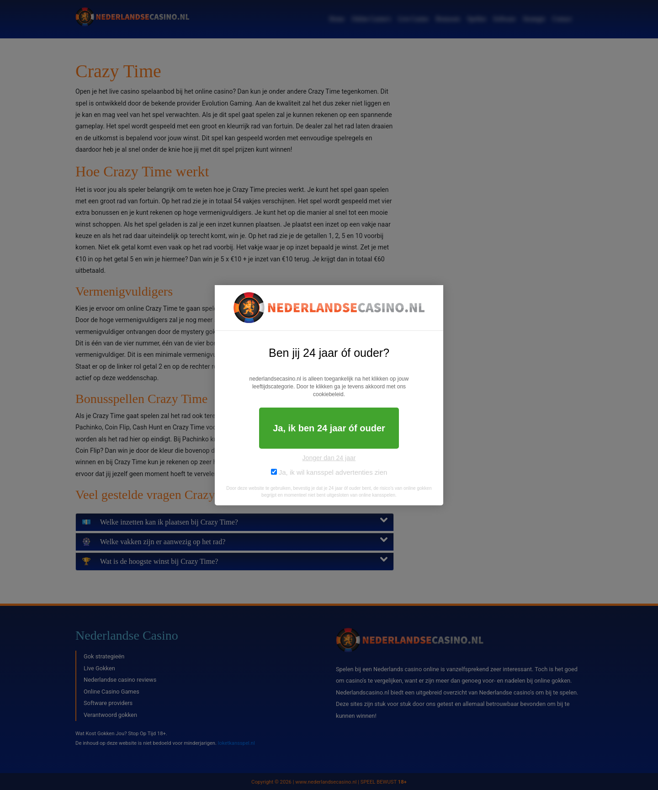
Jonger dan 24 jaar (329, 457)
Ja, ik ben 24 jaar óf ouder (329, 428)
